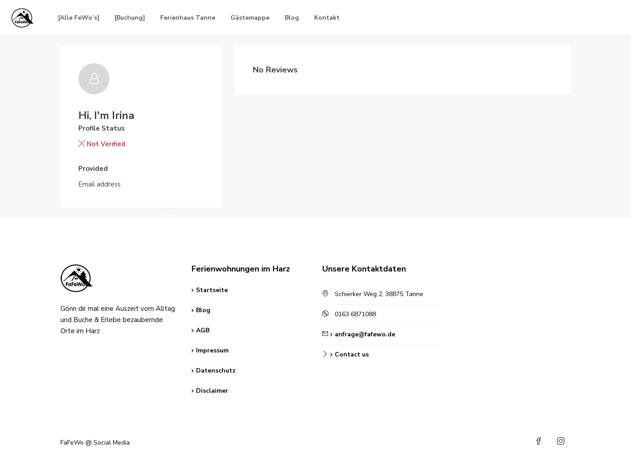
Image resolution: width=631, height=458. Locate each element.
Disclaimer (212, 390)
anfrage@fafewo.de (365, 334)
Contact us (352, 354)
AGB (202, 330)
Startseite (212, 290)
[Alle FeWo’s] (78, 17)
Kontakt (327, 17)
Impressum (212, 350)
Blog (292, 17)
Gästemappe (249, 17)
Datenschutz (215, 370)
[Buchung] (130, 17)
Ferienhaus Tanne (187, 17)
